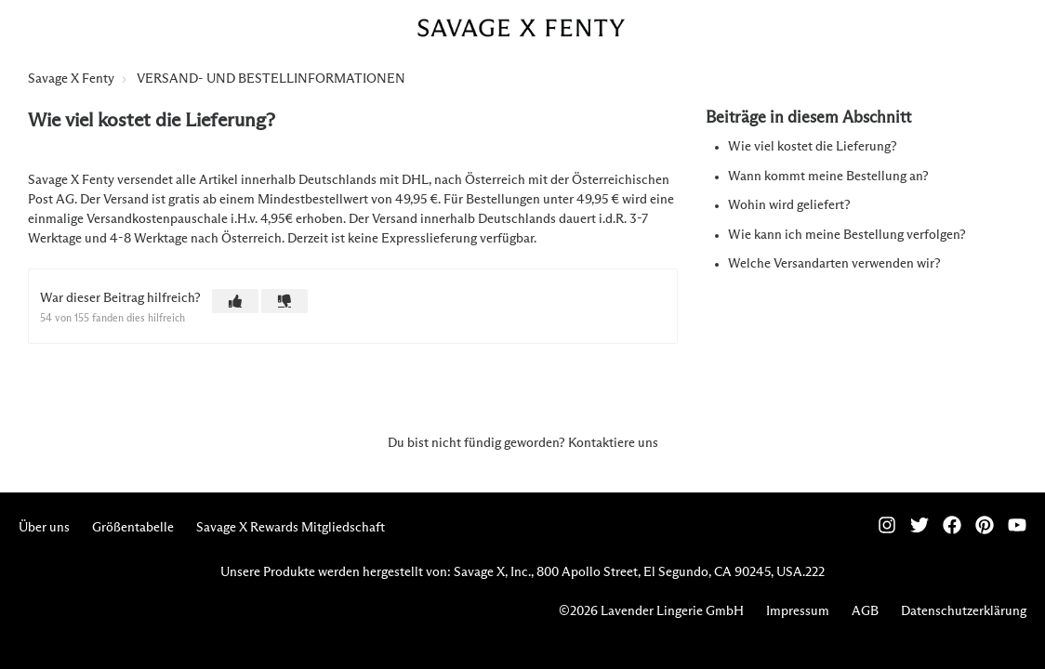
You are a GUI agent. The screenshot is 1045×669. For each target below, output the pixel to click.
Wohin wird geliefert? (789, 205)
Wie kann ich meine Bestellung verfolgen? (847, 235)
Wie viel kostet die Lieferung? (812, 146)
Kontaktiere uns (613, 443)
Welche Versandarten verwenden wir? (834, 263)
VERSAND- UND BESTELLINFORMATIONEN (271, 78)
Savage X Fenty (71, 78)
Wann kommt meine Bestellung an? (828, 176)
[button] (235, 301)
